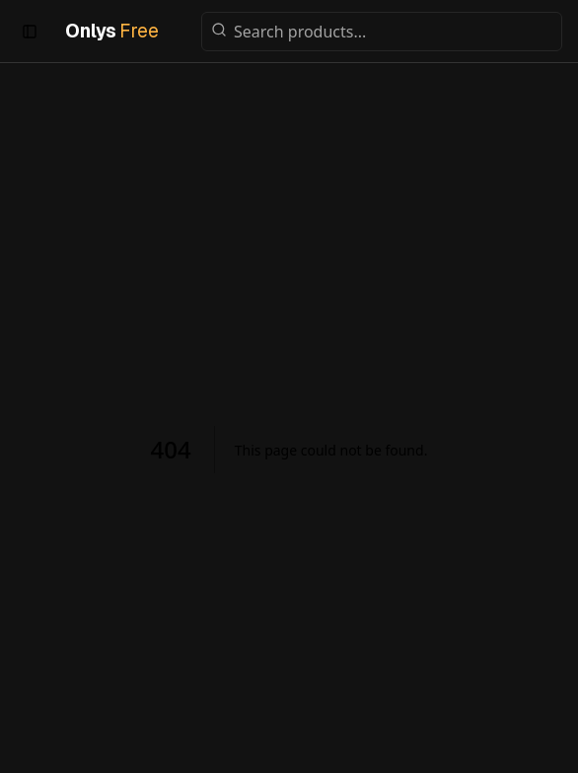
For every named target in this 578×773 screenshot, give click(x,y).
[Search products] (381, 31)
